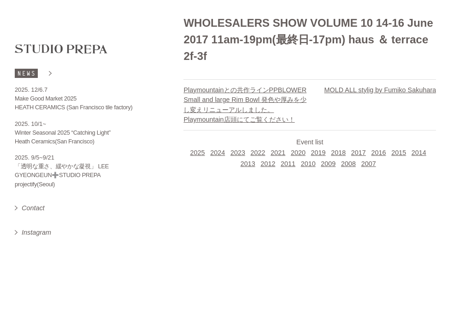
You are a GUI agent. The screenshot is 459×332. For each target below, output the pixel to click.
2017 (358, 152)
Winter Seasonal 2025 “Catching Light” (63, 132)
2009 (328, 163)
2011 (288, 163)
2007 (368, 163)
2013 (248, 163)
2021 (278, 152)
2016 (378, 152)
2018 (338, 152)
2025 (197, 152)
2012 (267, 163)
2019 (318, 152)
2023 (237, 152)
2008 (348, 163)
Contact (33, 208)
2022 (258, 152)
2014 (419, 152)
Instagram (36, 232)
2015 (398, 152)
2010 (308, 163)
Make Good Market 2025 (45, 98)
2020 (298, 152)
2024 (217, 152)
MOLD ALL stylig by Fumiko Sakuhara (380, 90)
